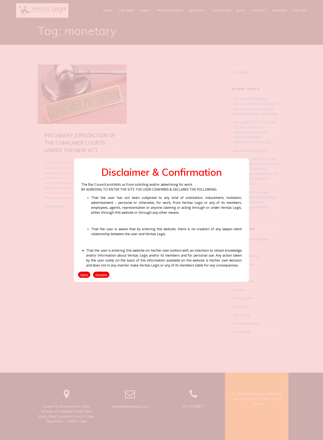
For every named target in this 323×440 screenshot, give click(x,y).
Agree (84, 275)
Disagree (101, 275)
